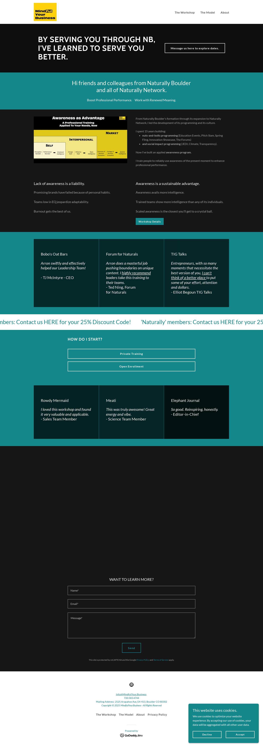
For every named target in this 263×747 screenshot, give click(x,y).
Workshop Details (150, 221)
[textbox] (131, 590)
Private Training (131, 353)
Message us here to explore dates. (195, 48)
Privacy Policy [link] (142, 660)
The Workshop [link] (185, 12)
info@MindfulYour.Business (131, 694)
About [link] (225, 12)
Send (131, 648)
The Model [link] (207, 12)
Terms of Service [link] (160, 660)
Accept (240, 734)
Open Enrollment (131, 366)
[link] (45, 11)
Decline (207, 734)
